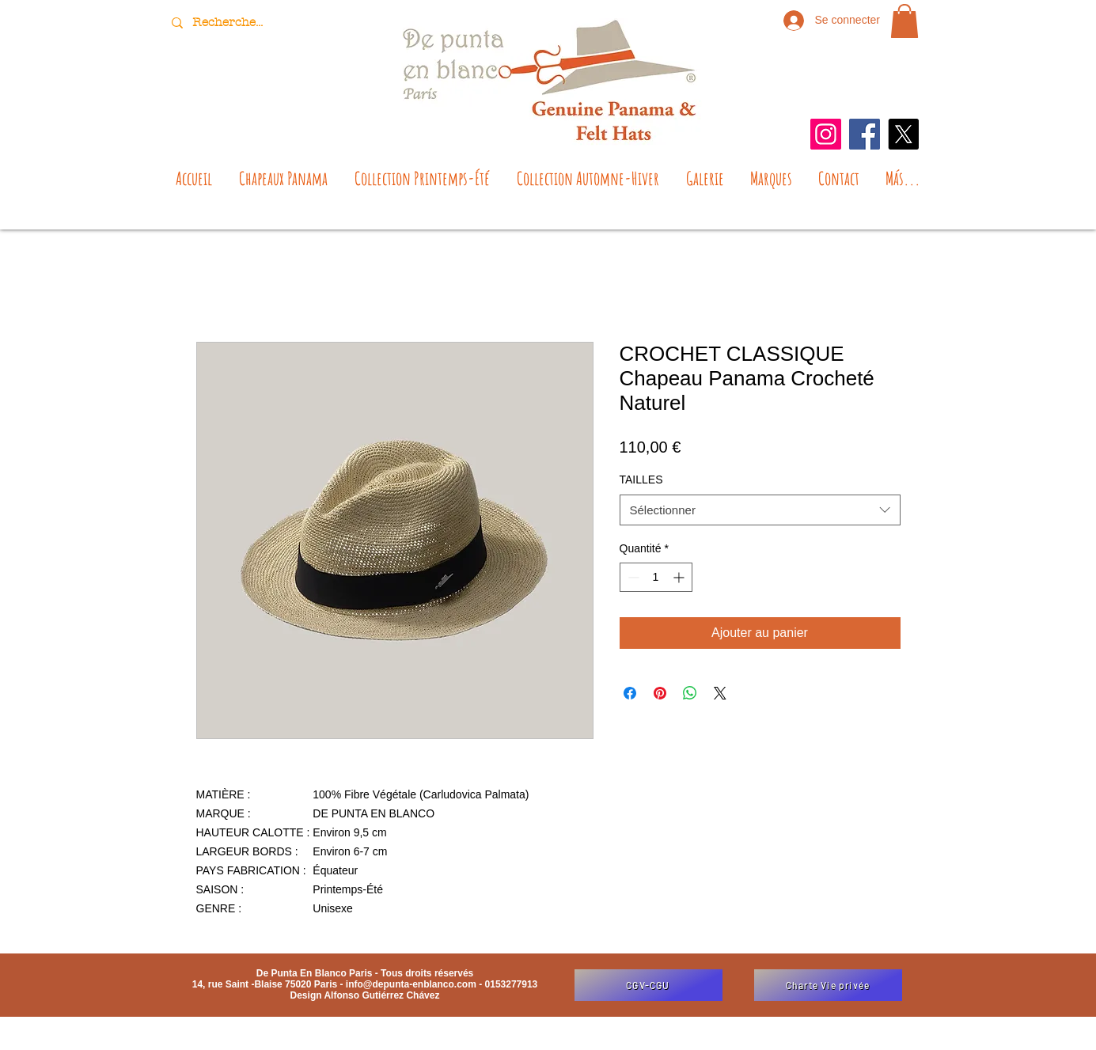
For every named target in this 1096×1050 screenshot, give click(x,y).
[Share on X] (720, 693)
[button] (904, 21)
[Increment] (680, 577)
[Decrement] (632, 577)
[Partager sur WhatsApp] (690, 693)
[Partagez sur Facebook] (629, 693)
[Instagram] (825, 134)
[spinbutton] (656, 577)
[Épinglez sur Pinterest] (659, 693)
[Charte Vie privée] (828, 985)
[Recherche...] (229, 22)
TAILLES (641, 479)
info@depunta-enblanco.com (411, 984)
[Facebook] (864, 134)
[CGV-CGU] (648, 985)
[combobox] (760, 510)
